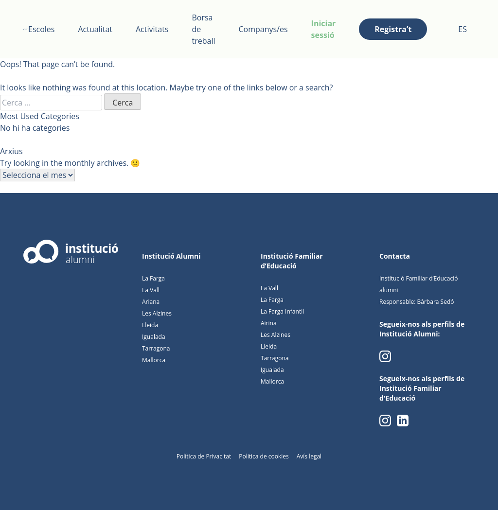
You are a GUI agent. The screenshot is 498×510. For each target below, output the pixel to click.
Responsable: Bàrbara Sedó (416, 302)
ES (462, 29)
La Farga (153, 278)
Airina (269, 323)
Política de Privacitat (204, 456)
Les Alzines (157, 313)
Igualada (153, 337)
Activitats (152, 29)
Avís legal (309, 456)
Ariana (151, 302)
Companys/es (262, 29)
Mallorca (153, 360)
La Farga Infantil (282, 311)
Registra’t (392, 29)
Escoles (41, 29)
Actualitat (95, 29)
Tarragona (156, 348)
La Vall (151, 290)
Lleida (150, 325)
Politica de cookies (264, 456)
